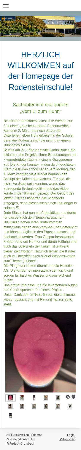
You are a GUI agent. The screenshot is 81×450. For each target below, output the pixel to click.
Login (71, 435)
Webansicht (67, 439)
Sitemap (36, 435)
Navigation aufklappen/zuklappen (40, 5)
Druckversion (18, 435)
